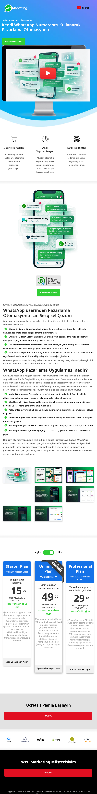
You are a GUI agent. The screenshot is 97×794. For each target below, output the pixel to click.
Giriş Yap (48, 772)
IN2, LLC (31, 791)
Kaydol (48, 716)
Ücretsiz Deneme (13, 42)
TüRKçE (83, 8)
